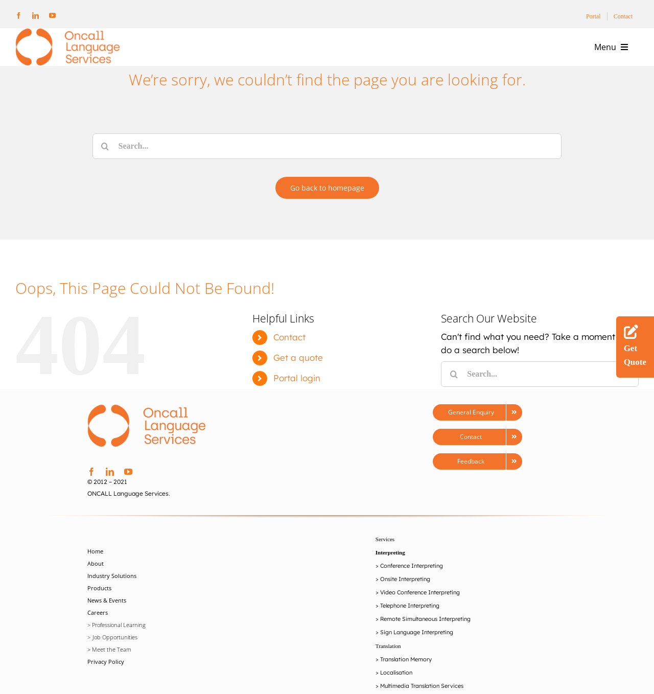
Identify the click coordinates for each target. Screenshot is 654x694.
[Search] (105, 146)
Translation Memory (406, 676)
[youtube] (52, 15)
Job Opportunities (114, 654)
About (95, 580)
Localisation (396, 689)
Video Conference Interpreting (420, 609)
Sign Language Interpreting (416, 649)
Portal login (296, 394)
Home (95, 568)
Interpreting (390, 569)
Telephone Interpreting (409, 622)
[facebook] (18, 15)
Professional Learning (119, 641)
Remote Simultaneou (407, 635)
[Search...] (327, 146)
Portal (593, 16)
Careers (97, 629)
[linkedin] (35, 15)
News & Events (106, 617)
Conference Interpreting (411, 582)
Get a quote (298, 373)
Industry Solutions (111, 592)
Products (99, 605)
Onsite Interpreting (405, 595)
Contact (623, 16)
